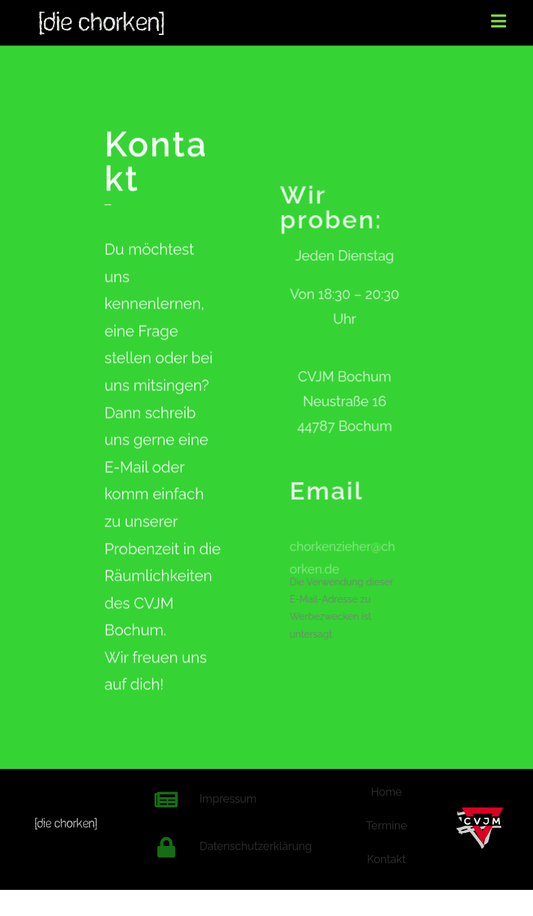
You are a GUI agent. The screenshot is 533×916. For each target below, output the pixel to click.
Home (386, 791)
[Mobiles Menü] (499, 20)
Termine (386, 825)
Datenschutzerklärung (256, 846)
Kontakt (386, 859)
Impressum (228, 798)
